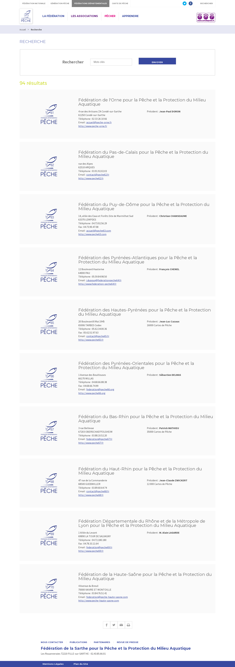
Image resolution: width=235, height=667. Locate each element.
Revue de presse (127, 642)
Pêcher (110, 16)
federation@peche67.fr (99, 439)
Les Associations (84, 16)
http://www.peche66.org (91, 393)
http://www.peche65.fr (90, 339)
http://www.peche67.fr (90, 442)
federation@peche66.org (100, 389)
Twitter (114, 625)
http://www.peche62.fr (90, 178)
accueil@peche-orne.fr (99, 122)
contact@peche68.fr (97, 491)
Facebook (106, 625)
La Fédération (53, 16)
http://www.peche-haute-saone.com (98, 600)
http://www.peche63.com (92, 234)
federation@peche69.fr (99, 547)
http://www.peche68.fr (90, 495)
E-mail (121, 625)
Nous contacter (52, 642)
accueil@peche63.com (98, 230)
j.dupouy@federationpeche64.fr (103, 280)
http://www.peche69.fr (90, 551)
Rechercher (73, 62)
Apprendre (130, 16)
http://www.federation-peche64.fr (97, 283)
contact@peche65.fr (97, 336)
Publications (78, 642)
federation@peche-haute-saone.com (107, 597)
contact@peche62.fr (97, 174)
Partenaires (102, 642)
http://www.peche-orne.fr (92, 126)
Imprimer (128, 625)
